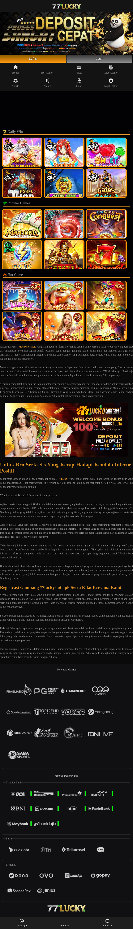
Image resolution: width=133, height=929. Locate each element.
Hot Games (47, 70)
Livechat (107, 923)
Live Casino (111, 70)
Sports (15, 83)
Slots (79, 70)
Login (99, 59)
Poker (79, 83)
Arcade (47, 83)
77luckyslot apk (26, 347)
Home (15, 70)
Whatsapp (22, 923)
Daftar (32, 59)
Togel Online (111, 83)
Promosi (64, 923)
